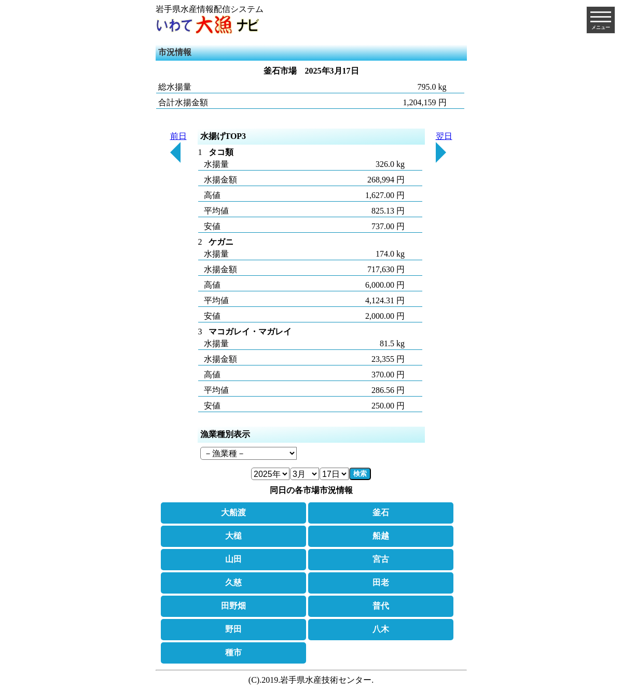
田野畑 (233, 605)
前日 (178, 147)
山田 (233, 559)
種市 (233, 652)
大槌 (233, 535)
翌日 (444, 147)
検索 (360, 473)
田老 (380, 582)
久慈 (233, 582)
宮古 (380, 559)
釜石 (380, 512)
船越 (380, 535)
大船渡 (233, 512)
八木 (380, 629)
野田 (233, 629)
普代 (380, 605)
